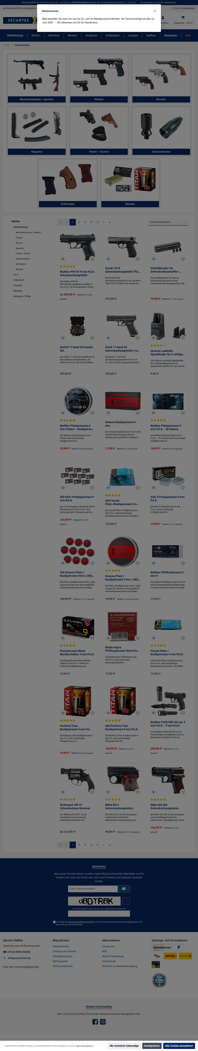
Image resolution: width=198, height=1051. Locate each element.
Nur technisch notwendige (124, 1045)
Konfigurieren (152, 1045)
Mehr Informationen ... (85, 1046)
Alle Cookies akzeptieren (179, 1045)
